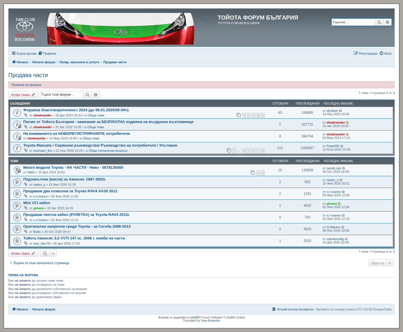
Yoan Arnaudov (210, 320)
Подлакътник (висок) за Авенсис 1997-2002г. (64, 179)
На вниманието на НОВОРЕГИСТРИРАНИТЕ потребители (76, 133)
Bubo (37, 231)
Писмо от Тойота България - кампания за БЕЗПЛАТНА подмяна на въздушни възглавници (108, 122)
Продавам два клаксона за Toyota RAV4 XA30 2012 (70, 191)
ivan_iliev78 (41, 243)
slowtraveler (42, 115)
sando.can (334, 168)
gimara (38, 208)
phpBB (194, 317)
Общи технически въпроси (107, 150)
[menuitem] (47, 53)
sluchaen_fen (42, 150)
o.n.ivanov (40, 196)
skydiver (332, 110)
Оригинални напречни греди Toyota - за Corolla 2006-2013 (77, 226)
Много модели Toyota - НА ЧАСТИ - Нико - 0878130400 (73, 167)
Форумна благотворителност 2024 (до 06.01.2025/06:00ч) (76, 110)
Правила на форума (26, 85)
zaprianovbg (335, 239)
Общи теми (96, 115)
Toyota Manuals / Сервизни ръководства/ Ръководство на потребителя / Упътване (100, 145)
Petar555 (333, 146)
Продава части (28, 75)
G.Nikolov (333, 227)
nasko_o (39, 184)
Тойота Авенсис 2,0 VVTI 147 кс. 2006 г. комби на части (74, 238)
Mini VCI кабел (36, 203)
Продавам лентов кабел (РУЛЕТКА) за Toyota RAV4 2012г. (76, 214)
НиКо (31, 172)
